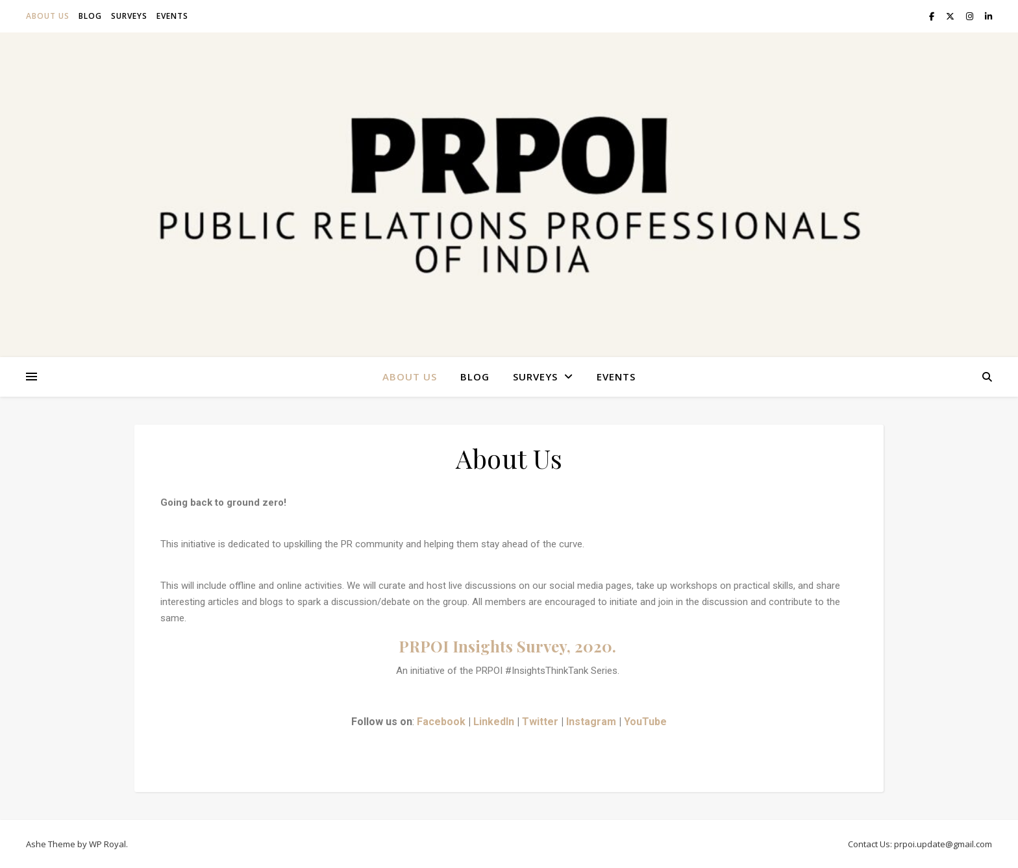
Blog (90, 15)
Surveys (129, 15)
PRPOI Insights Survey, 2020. (509, 646)
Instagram (591, 721)
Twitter (540, 721)
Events (172, 15)
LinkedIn (493, 721)
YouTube (645, 721)
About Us (47, 15)
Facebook (441, 721)
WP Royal (107, 844)
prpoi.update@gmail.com (943, 844)
